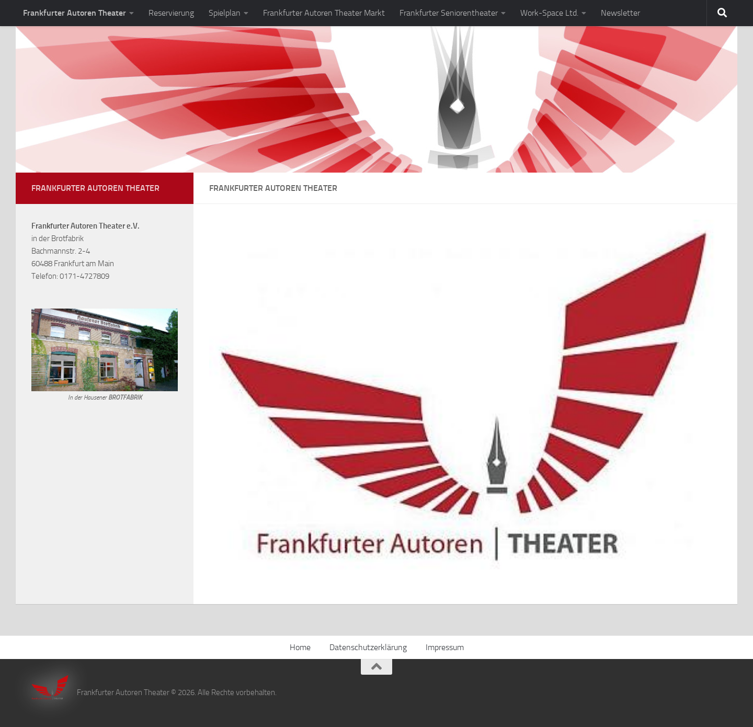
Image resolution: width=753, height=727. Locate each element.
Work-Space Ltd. (549, 13)
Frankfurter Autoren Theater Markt (324, 13)
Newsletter (620, 13)
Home (300, 647)
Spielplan (225, 13)
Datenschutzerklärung (368, 647)
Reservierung (171, 13)
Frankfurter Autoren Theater (74, 13)
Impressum (445, 647)
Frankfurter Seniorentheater (449, 13)
